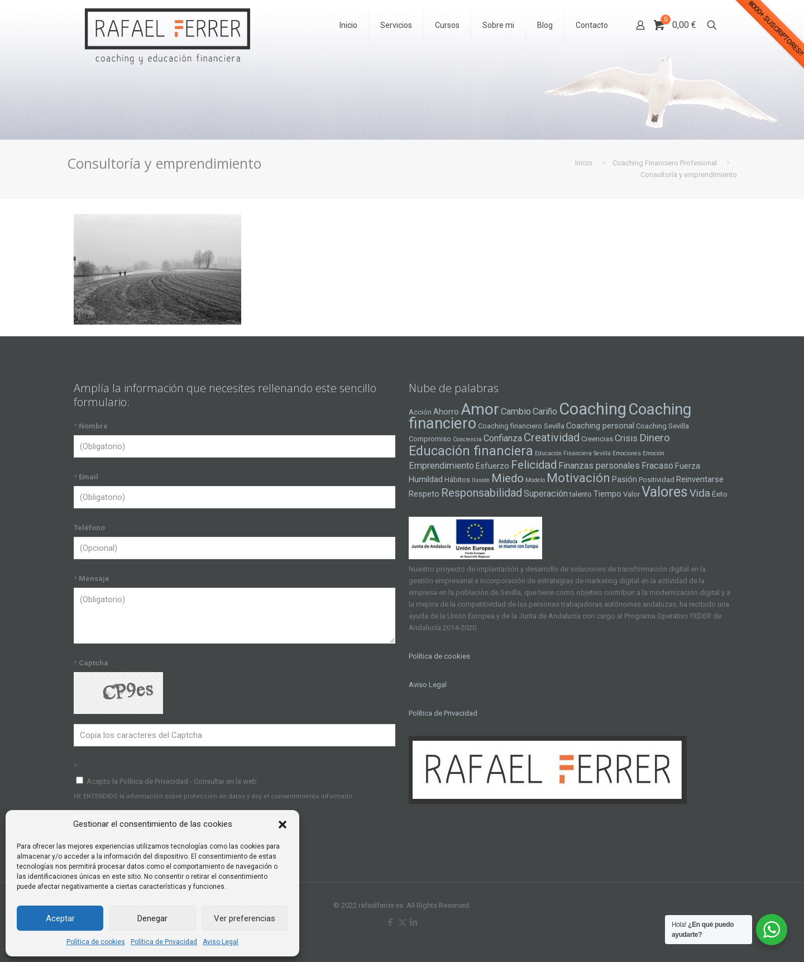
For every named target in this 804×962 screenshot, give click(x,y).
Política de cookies (95, 942)
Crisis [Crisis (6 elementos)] (626, 438)
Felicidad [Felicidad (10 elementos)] (534, 465)
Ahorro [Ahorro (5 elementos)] (446, 412)
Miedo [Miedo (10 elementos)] (507, 478)
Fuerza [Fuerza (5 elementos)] (687, 466)
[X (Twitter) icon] (402, 922)
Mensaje (91, 578)
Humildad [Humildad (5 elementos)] (426, 479)
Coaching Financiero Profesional (664, 163)
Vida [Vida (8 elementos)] (700, 493)
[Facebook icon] (390, 922)
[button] (282, 824)
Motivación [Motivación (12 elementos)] (578, 477)
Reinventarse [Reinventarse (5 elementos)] (700, 479)
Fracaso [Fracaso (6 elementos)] (657, 465)
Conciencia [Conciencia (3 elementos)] (467, 439)
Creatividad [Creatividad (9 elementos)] (552, 437)
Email (86, 477)
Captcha (91, 663)
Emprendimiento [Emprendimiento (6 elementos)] (441, 465)
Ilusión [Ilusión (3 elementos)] (481, 480)
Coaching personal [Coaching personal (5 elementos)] (600, 426)
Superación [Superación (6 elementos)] (546, 493)
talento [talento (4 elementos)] (581, 494)
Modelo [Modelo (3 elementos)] (535, 480)
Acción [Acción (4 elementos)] (420, 412)
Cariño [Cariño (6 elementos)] (545, 411)
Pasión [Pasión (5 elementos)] (624, 479)
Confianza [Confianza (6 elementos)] (503, 438)
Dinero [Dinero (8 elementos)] (654, 438)
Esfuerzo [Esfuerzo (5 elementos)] (492, 466)
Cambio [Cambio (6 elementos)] (516, 411)
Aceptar (60, 918)
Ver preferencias (244, 918)
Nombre (91, 426)
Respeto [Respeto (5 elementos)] (424, 494)
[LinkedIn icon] (414, 922)
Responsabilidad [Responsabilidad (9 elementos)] (481, 492)
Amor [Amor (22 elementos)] (480, 409)
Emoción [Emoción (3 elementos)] (653, 453)
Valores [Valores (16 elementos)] (665, 491)
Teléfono (89, 527)
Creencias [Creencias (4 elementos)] (597, 439)
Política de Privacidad (164, 942)
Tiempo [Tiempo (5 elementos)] (607, 494)
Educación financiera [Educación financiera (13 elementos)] (471, 451)
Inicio (583, 163)
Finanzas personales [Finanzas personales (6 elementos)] (599, 465)
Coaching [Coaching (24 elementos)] (592, 408)
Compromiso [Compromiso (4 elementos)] (430, 439)
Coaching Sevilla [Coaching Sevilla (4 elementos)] (662, 426)
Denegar (152, 918)
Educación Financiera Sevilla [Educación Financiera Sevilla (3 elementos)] (573, 453)
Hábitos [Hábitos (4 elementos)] (457, 479)
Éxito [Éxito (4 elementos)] (720, 494)
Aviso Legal (220, 942)
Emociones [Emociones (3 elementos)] (626, 453)
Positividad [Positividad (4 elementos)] (656, 479)
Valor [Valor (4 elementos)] (631, 494)
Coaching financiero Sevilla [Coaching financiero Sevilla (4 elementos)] (521, 426)
